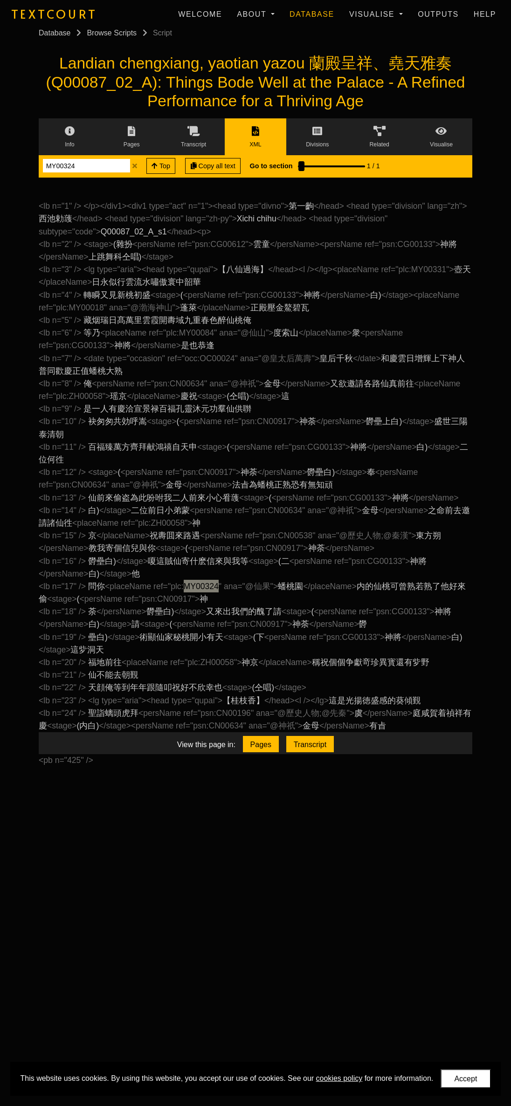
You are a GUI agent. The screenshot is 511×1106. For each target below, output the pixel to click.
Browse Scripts (112, 33)
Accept (465, 1079)
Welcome (200, 14)
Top (161, 166)
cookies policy (339, 1078)
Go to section (271, 166)
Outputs (438, 14)
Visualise (373, 14)
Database (312, 14)
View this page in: (206, 745)
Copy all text (213, 166)
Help (485, 14)
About (253, 14)
